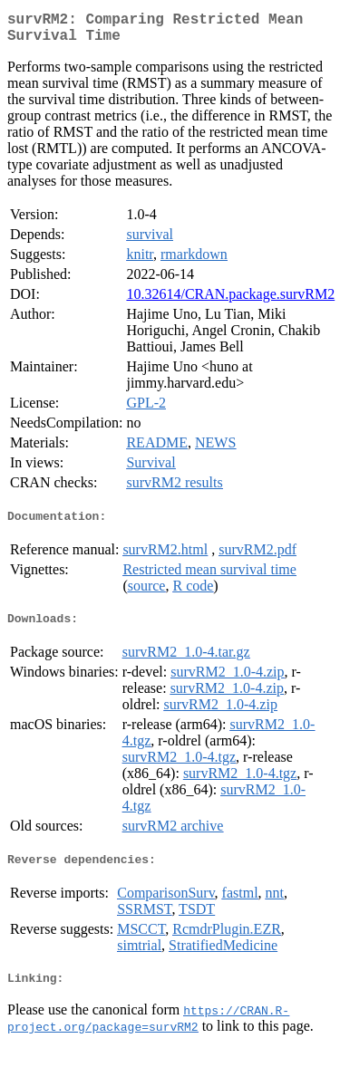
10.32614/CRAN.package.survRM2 (230, 301)
